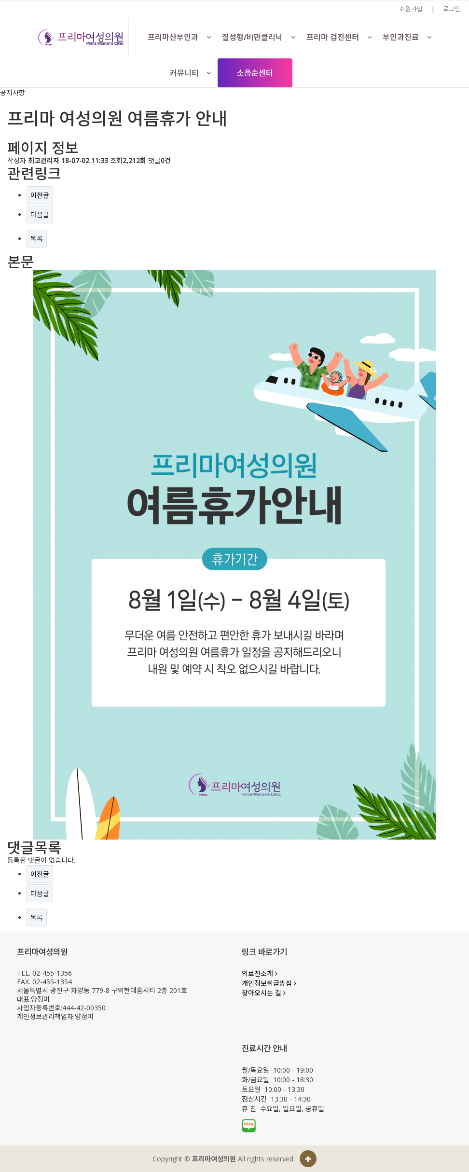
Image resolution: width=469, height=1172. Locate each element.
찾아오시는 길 (264, 992)
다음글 (39, 214)
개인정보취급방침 (269, 983)
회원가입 (411, 8)
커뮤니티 (184, 73)
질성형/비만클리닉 (252, 37)
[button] (208, 37)
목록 (36, 238)
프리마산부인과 (173, 37)
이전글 (39, 195)
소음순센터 (255, 73)
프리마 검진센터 (332, 37)
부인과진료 (401, 37)
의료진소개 (259, 973)
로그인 (451, 8)
